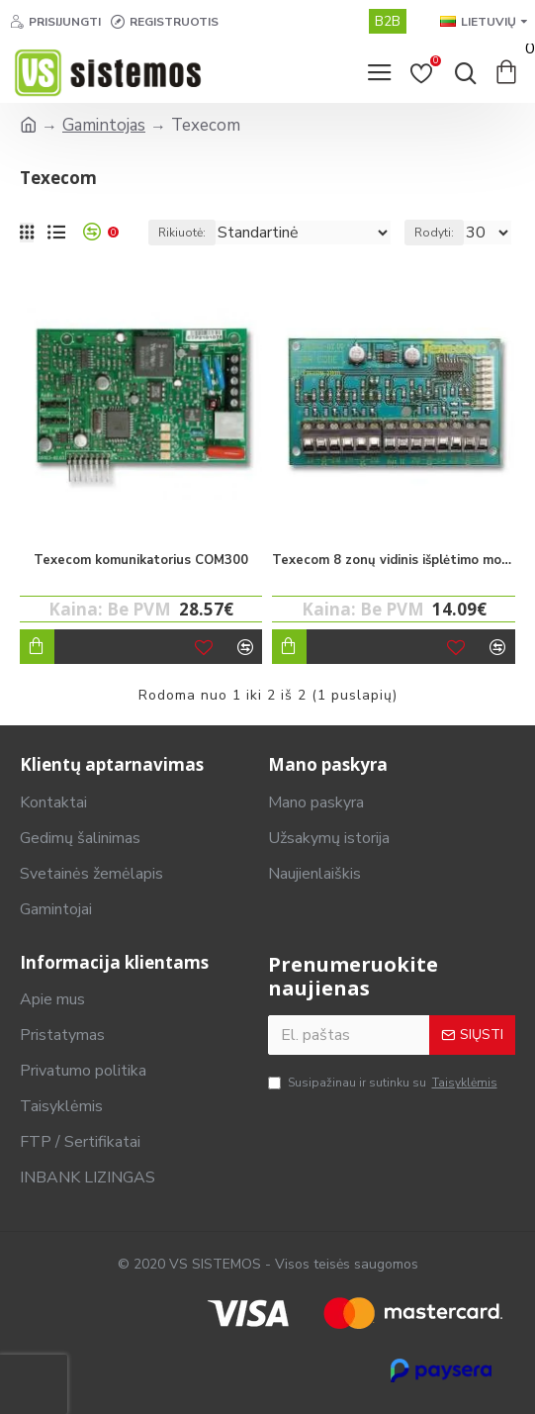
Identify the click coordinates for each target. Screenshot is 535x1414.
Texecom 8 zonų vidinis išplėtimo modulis (393, 560)
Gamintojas (103, 125)
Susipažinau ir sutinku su (384, 1083)
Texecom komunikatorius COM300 (141, 560)
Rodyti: (434, 232)
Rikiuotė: (182, 232)
